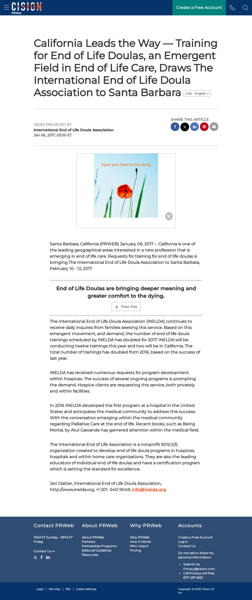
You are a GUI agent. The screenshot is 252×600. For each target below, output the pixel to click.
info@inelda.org (149, 489)
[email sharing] (214, 127)
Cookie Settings (86, 589)
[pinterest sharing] (204, 127)
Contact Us (44, 551)
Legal (39, 589)
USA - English (197, 93)
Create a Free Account (195, 537)
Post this (126, 306)
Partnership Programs (99, 546)
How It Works (140, 542)
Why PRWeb (139, 537)
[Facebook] (41, 557)
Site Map (54, 589)
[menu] (6, 7)
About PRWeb (93, 537)
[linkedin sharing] (194, 127)
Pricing (135, 550)
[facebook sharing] (175, 127)
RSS (68, 589)
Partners (88, 542)
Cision (206, 589)
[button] (245, 7)
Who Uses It (139, 546)
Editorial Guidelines (96, 550)
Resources (90, 555)
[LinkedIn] (48, 557)
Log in (183, 542)
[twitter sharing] (184, 128)
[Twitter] (36, 557)
